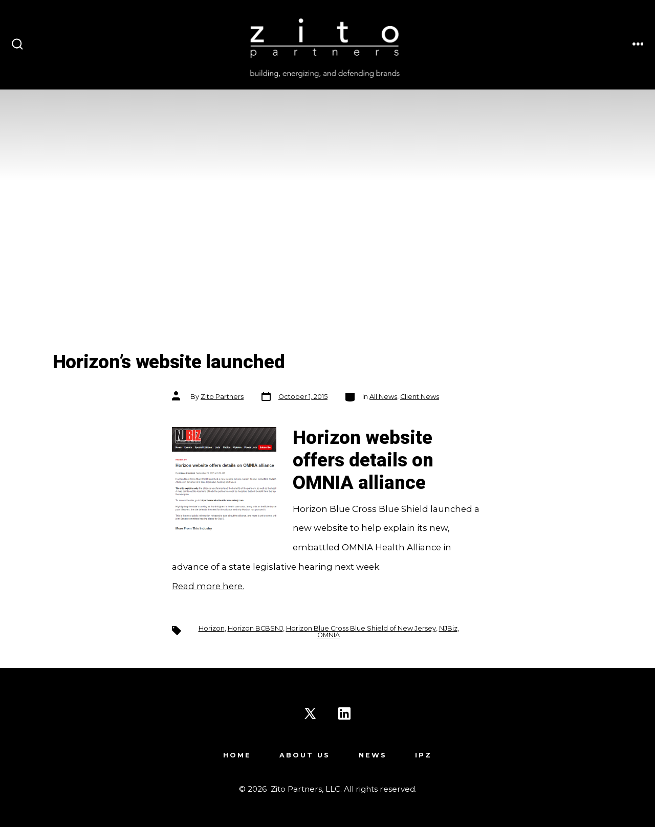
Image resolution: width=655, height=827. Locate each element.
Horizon (212, 628)
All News (383, 396)
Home (237, 755)
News (373, 755)
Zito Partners (222, 396)
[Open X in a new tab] (310, 713)
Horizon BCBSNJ (255, 628)
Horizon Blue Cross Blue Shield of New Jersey (361, 628)
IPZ (423, 755)
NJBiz (448, 628)
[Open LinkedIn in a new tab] (344, 713)
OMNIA (328, 635)
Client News (419, 396)
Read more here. (208, 586)
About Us (304, 755)
